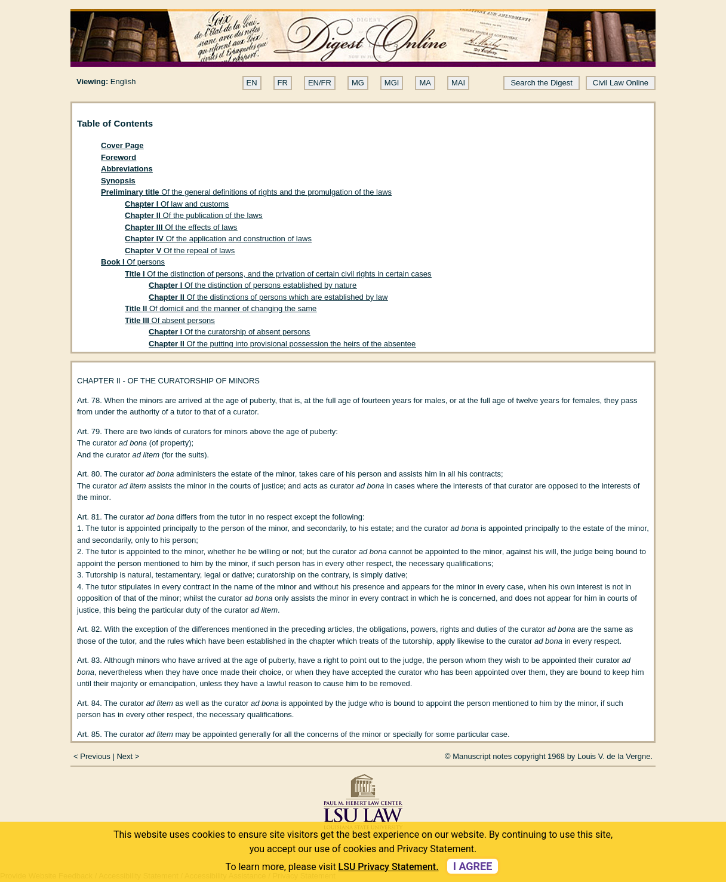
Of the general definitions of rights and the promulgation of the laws (246, 192)
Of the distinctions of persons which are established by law (268, 297)
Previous (95, 756)
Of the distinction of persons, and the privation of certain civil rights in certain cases (278, 273)
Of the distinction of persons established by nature (252, 285)
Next (124, 756)
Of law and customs (177, 203)
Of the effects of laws (181, 227)
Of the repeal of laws (180, 250)
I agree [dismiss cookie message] (473, 866)
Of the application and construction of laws (218, 238)
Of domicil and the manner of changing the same (220, 308)
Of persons (133, 261)
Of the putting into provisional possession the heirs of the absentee (282, 343)
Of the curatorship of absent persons (229, 331)
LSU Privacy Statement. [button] (389, 866)
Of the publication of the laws (194, 215)
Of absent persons (170, 320)
